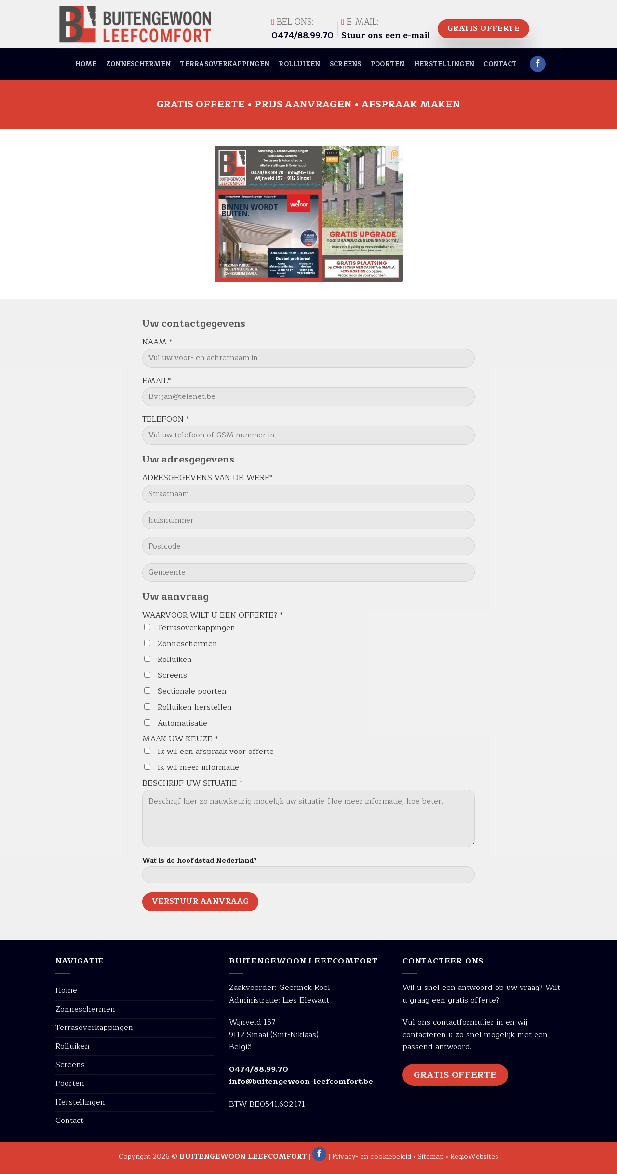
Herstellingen (444, 64)
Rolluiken (299, 64)
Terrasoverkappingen (224, 64)
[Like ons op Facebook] (538, 64)
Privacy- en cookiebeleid (371, 1156)
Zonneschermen (138, 64)
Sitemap (430, 1156)
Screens (346, 64)
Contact (500, 64)
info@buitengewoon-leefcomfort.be (301, 1081)
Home (86, 64)
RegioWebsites (474, 1156)
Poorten (388, 64)
